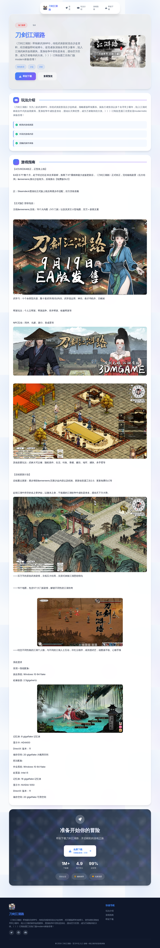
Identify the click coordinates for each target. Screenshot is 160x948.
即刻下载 (110, 919)
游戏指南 (110, 915)
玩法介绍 (110, 911)
